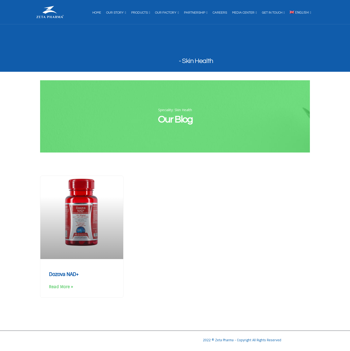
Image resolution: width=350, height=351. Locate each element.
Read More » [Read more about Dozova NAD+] (61, 286)
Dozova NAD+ (64, 274)
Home (96, 12)
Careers (220, 12)
